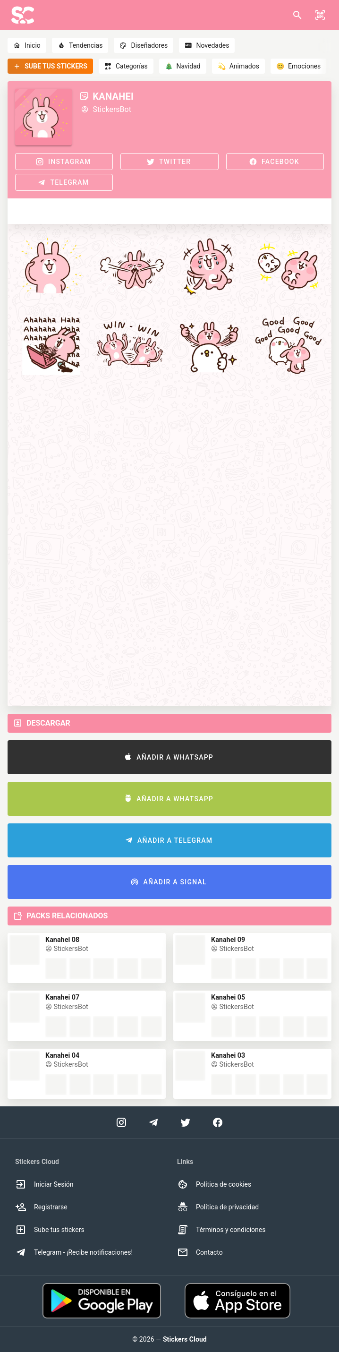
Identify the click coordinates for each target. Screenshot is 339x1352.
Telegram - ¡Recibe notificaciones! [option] (74, 1252)
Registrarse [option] (41, 1207)
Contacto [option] (200, 1252)
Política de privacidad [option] (218, 1207)
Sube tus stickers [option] (50, 1229)
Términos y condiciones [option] (221, 1229)
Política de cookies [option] (214, 1184)
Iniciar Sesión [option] (44, 1184)
